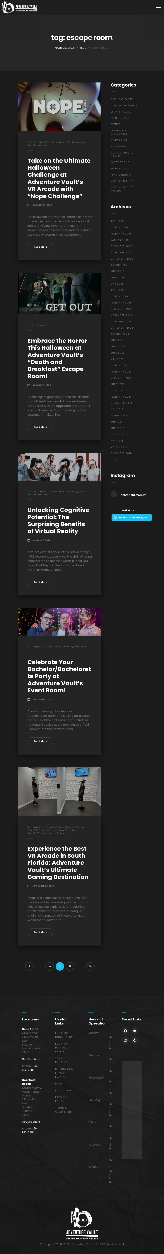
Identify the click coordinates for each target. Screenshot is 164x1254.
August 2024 (120, 334)
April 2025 (118, 290)
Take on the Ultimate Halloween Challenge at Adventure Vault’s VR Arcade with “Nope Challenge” (59, 178)
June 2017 (117, 428)
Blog (58, 1083)
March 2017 (119, 447)
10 (50, 966)
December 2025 (121, 246)
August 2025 (120, 265)
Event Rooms (55, 646)
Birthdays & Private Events (64, 1072)
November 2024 (122, 315)
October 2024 (121, 321)
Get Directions (31, 1059)
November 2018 (121, 403)
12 (70, 966)
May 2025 (117, 283)
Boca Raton (30, 1029)
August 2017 (120, 415)
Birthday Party (37, 646)
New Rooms (119, 146)
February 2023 (121, 371)
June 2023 (118, 352)
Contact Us (64, 1090)
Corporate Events (124, 105)
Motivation (119, 140)
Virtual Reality (68, 142)
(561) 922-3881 (30, 1068)
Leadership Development (120, 132)
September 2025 (122, 258)
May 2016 (117, 459)
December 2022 (121, 378)
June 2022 (118, 384)
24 (90, 966)
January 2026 (121, 240)
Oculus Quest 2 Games (43, 142)
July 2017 (117, 421)
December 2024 (121, 309)
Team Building (121, 174)
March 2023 (119, 365)
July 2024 (118, 340)
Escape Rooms (37, 325)
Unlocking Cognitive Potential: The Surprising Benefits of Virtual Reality (58, 520)
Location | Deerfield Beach (63, 1047)
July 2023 (117, 346)
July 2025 (118, 271)
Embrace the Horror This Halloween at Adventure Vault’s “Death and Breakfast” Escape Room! (57, 358)
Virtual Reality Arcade (51, 833)
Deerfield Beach (28, 1082)
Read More (40, 247)
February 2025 (121, 302)
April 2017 (118, 440)
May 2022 (117, 390)
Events (68, 646)
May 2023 (117, 359)
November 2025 (122, 252)
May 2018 (117, 409)
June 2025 (118, 277)
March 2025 (119, 296)
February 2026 (121, 233)
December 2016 (121, 453)
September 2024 (122, 327)
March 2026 (119, 227)
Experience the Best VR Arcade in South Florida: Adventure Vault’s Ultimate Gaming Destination (58, 862)
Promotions (119, 168)
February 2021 (121, 396)
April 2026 (118, 221)
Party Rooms (81, 646)
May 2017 (117, 434)
